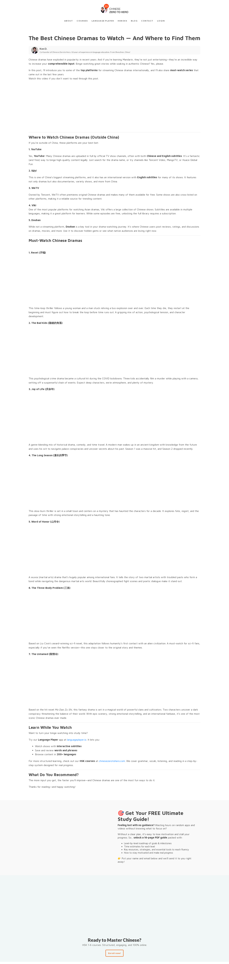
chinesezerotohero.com (112, 761)
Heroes (122, 21)
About (68, 21)
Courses (82, 21)
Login (161, 21)
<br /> (70, 106)
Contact (147, 21)
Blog (134, 21)
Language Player (103, 21)
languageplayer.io (76, 739)
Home (99, 958)
